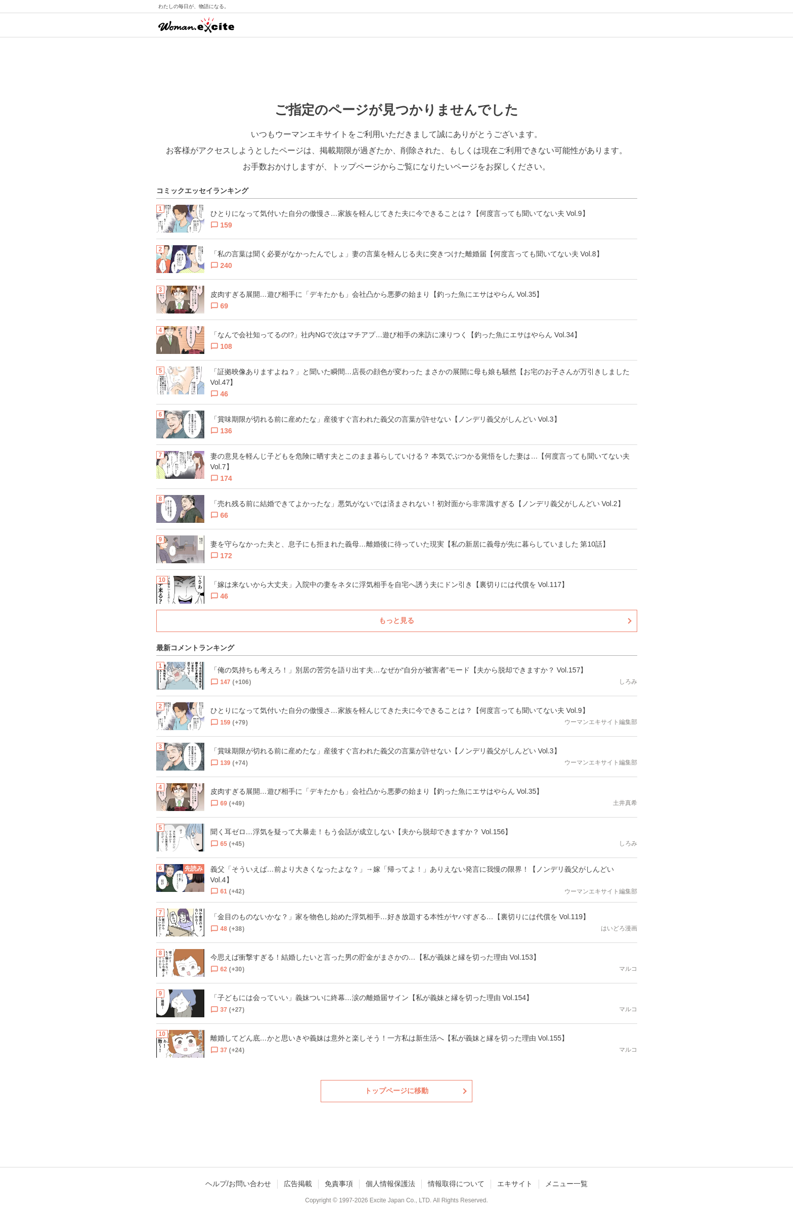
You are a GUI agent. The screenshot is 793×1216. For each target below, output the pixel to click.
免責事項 (339, 1184)
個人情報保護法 (390, 1184)
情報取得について (456, 1184)
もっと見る (396, 620)
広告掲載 (298, 1184)
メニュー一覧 (566, 1184)
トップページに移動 (396, 1091)
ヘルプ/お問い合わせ (238, 1184)
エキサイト (515, 1184)
